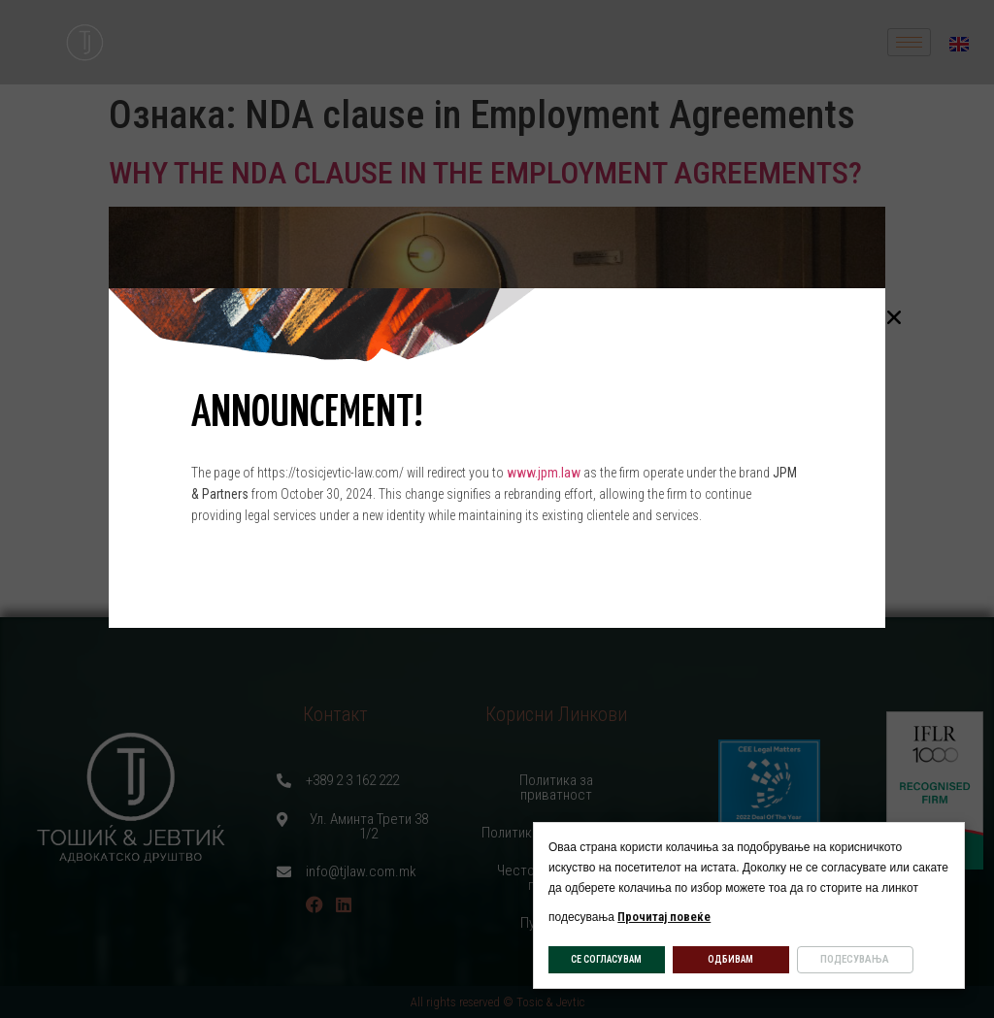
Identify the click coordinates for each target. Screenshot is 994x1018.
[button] (894, 317)
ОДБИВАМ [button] (730, 959)
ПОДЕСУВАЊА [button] (854, 959)
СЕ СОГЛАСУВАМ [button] (606, 959)
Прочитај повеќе (664, 916)
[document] (497, 509)
